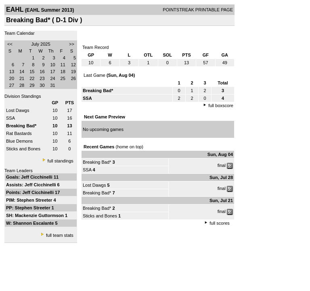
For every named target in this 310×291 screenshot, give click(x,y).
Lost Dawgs (17, 110)
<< (10, 44)
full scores (219, 223)
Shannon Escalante (34, 223)
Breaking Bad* (97, 162)
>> (71, 44)
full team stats (59, 235)
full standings (60, 160)
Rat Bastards (19, 133)
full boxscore (220, 105)
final (222, 165)
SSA (10, 118)
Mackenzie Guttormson (40, 215)
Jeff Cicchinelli (37, 177)
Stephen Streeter (35, 200)
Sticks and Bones (23, 148)
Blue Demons (19, 141)
